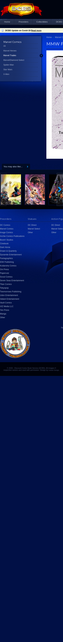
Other (2, 317)
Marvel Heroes (9, 51)
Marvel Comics (6, 229)
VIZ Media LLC (6, 306)
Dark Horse (5, 247)
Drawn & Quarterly (8, 251)
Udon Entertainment (9, 295)
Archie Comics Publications (12, 236)
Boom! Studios (6, 240)
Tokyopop (4, 288)
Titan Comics (6, 284)
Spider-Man (8, 65)
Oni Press (4, 269)
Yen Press (4, 310)
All (4, 46)
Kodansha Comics (8, 266)
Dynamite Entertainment (11, 254)
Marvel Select (34, 229)
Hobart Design (54, 370)
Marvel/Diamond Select (13, 60)
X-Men (6, 74)
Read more (36, 30)
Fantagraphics (6, 258)
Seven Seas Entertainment (12, 280)
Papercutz (4, 273)
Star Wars (7, 69)
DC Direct (32, 225)
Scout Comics (6, 277)
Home (7, 21)
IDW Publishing (7, 262)
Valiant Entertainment (9, 299)
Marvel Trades (9, 55)
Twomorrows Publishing (10, 291)
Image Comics (6, 232)
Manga (3, 314)
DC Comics (5, 225)
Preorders (23, 21)
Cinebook (4, 243)
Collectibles (42, 21)
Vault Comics (6, 303)
